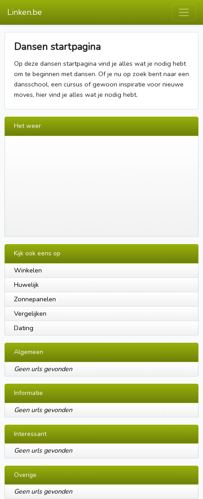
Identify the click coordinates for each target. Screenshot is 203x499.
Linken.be (24, 12)
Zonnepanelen (35, 299)
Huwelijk (26, 284)
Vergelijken (30, 313)
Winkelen (28, 270)
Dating (23, 327)
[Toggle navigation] (184, 12)
